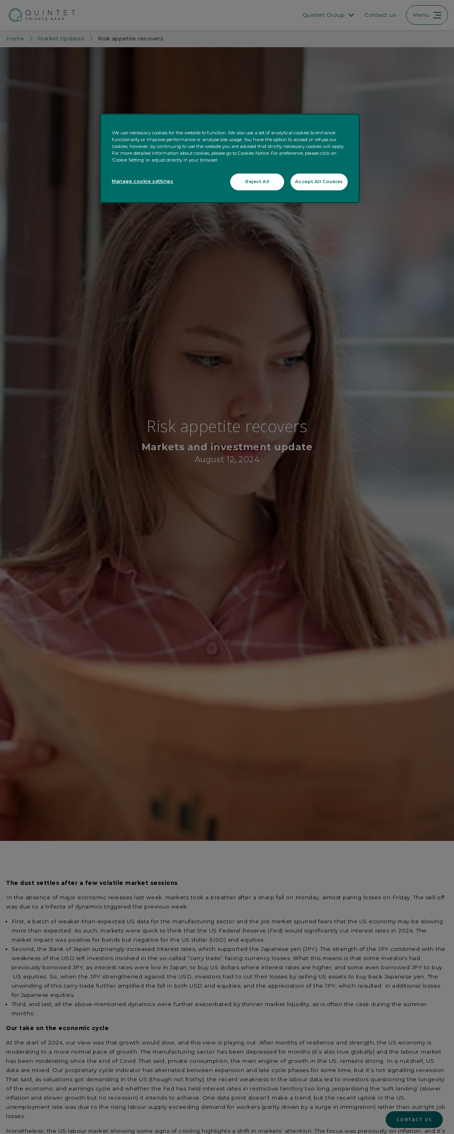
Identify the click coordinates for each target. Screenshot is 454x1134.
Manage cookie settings (142, 181)
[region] (230, 159)
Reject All (257, 181)
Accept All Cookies (319, 181)
